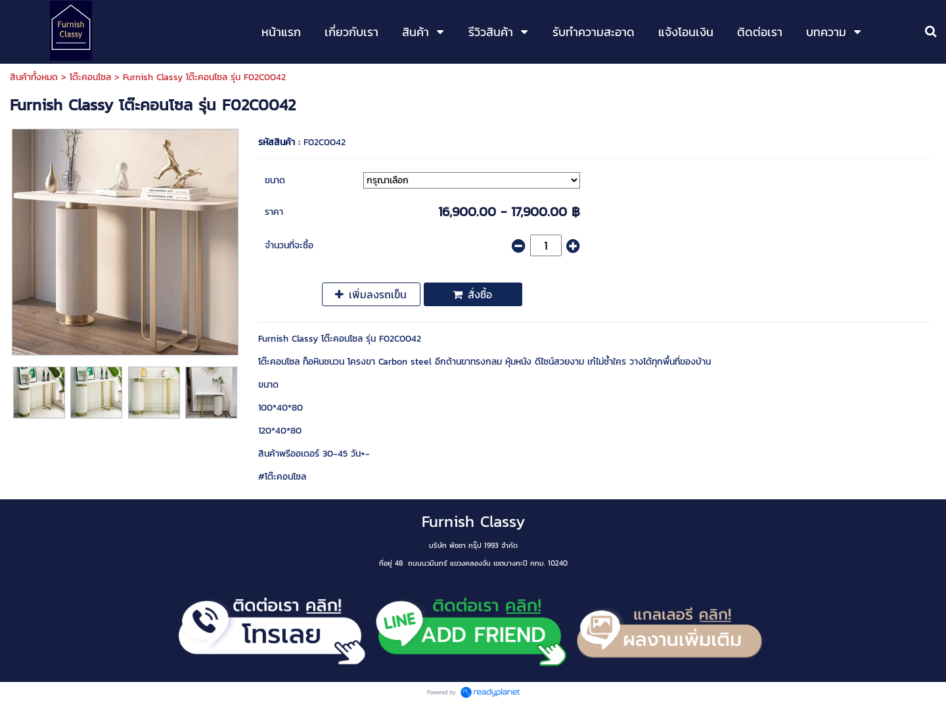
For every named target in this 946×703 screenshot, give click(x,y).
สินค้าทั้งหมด (34, 77)
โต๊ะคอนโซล (90, 77)
